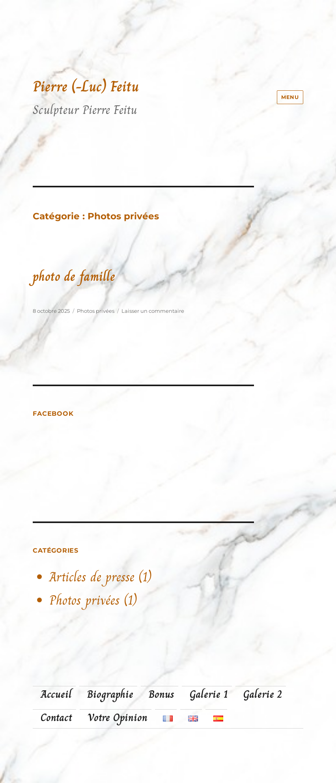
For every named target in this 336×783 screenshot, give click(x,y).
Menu (290, 97)
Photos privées (95, 311)
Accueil (56, 694)
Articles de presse (91, 577)
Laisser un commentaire (152, 311)
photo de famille (74, 276)
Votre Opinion (117, 717)
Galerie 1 (209, 694)
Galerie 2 (262, 694)
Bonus (161, 694)
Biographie (110, 694)
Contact (56, 717)
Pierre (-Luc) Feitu (86, 86)
